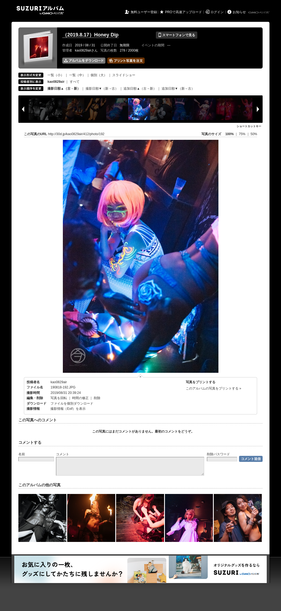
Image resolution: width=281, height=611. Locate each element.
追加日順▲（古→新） (139, 88)
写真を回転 (58, 398)
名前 (21, 454)
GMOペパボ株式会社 (259, 12)
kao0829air (58, 382)
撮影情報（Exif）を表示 (68, 409)
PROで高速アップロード (183, 12)
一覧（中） (77, 75)
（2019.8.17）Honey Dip (90, 35)
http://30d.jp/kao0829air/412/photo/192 (76, 134)
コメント (62, 454)
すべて (75, 82)
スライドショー (123, 75)
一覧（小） (55, 75)
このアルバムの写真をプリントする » (213, 388)
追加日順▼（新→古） (178, 88)
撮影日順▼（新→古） (102, 88)
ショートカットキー (249, 126)
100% (229, 134)
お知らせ (239, 12)
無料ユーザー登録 (144, 12)
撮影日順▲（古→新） (63, 88)
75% (242, 134)
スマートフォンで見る (176, 35)
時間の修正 (80, 398)
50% (254, 134)
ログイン (217, 12)
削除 (97, 398)
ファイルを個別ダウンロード (71, 403)
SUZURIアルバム (40, 10)
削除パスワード (218, 454)
